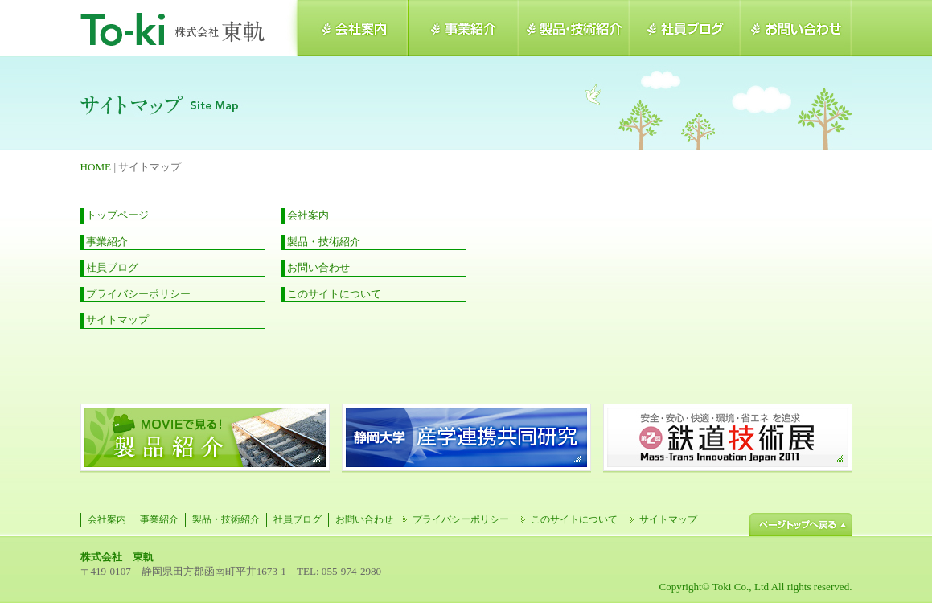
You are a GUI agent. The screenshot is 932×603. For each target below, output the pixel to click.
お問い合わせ (318, 267)
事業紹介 (107, 242)
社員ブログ (112, 267)
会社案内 (308, 215)
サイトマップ (117, 320)
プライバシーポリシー (138, 294)
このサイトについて (334, 294)
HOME (96, 167)
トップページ (117, 215)
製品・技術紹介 (323, 242)
